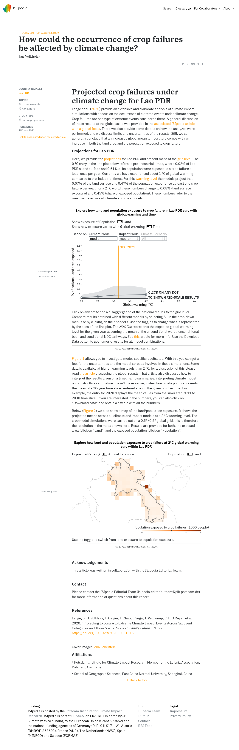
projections (112, 159)
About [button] (228, 8)
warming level (146, 178)
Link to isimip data (46, 276)
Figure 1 (78, 358)
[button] (193, 64)
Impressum (178, 711)
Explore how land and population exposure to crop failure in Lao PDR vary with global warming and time (136, 212)
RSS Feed (145, 726)
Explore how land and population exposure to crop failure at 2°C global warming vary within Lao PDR (136, 444)
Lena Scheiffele (104, 647)
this (137, 336)
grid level (184, 159)
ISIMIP (143, 716)
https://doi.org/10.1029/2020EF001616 (103, 633)
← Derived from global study (39, 32)
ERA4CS (77, 716)
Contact (144, 721)
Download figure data (47, 271)
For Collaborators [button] (206, 8)
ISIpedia (15, 8)
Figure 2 (89, 411)
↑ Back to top (136, 680)
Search (168, 8)
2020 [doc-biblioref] (95, 109)
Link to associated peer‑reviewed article (42, 137)
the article (87, 373)
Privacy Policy (180, 716)
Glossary (183, 9)
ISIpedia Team (149, 711)
